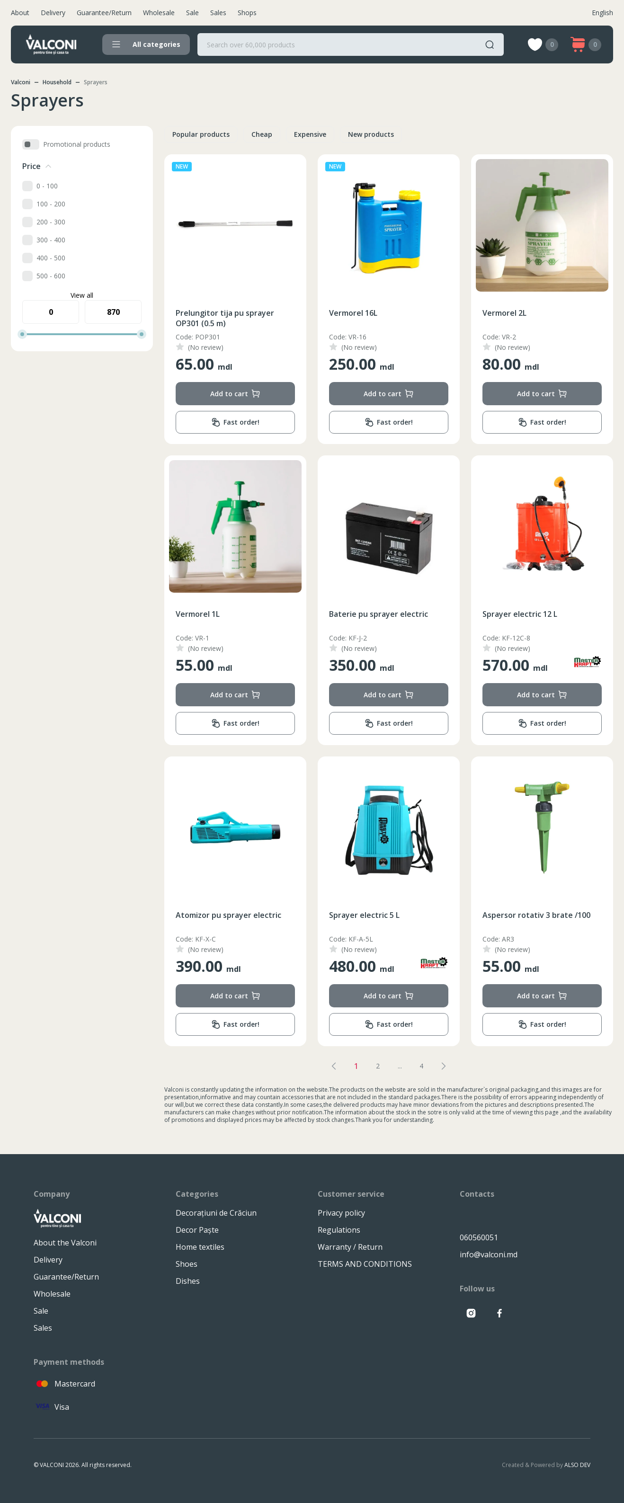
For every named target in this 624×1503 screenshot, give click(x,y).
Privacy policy (341, 1213)
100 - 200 (50, 203)
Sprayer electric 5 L (364, 915)
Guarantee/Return (104, 12)
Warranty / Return (350, 1247)
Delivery (53, 12)
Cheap (261, 134)
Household (57, 82)
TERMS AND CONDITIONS (365, 1264)
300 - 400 (50, 239)
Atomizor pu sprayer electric (228, 915)
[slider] (22, 334)
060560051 (479, 1237)
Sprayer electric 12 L (519, 614)
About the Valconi (65, 1242)
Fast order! (235, 422)
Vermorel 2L (504, 313)
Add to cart (235, 394)
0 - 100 (47, 185)
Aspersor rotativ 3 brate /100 (536, 915)
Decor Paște (197, 1230)
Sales (218, 12)
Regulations (339, 1230)
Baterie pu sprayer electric (378, 614)
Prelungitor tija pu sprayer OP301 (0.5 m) (225, 318)
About (20, 12)
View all (82, 295)
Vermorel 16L (353, 313)
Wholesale (159, 12)
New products (371, 134)
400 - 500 (50, 257)
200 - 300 (50, 221)
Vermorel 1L (198, 614)
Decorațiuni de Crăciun (216, 1213)
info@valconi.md (488, 1254)
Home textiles (200, 1247)
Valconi (20, 82)
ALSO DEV (577, 1465)
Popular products (201, 134)
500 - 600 (50, 275)
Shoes (186, 1264)
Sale (192, 12)
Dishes (188, 1281)
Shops (247, 12)
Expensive (310, 134)
